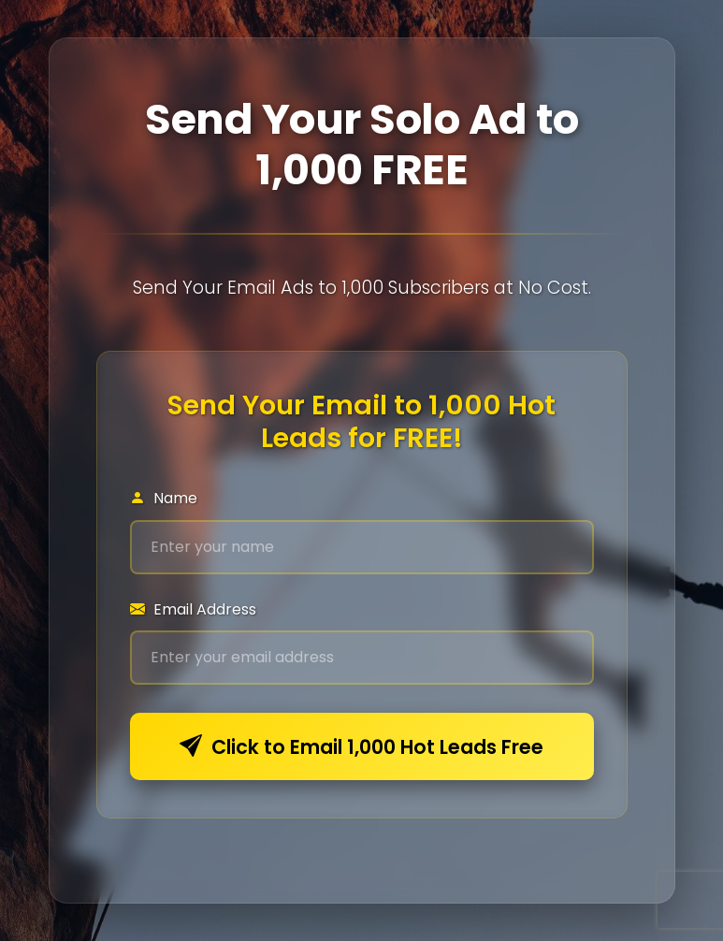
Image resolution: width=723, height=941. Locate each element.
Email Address (193, 609)
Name (163, 498)
